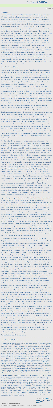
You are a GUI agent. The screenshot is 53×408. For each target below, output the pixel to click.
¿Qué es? (3, 403)
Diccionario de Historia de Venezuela (32, 2)
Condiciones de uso (13, 403)
